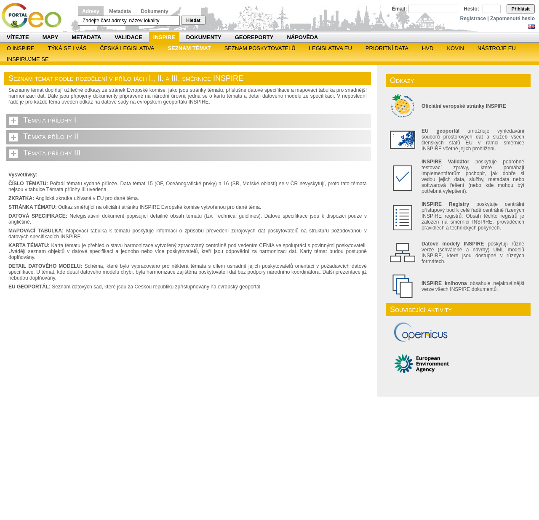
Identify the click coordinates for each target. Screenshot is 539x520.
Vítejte (18, 37)
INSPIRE (164, 37)
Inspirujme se (28, 59)
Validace (128, 37)
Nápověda (302, 37)
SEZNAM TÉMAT (189, 48)
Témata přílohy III (51, 153)
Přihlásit (521, 8)
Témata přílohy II (50, 136)
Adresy (90, 11)
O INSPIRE (21, 48)
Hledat (193, 20)
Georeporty (254, 37)
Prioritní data (387, 48)
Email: (399, 9)
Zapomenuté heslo (512, 18)
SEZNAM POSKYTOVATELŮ (260, 48)
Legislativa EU (330, 48)
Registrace (473, 18)
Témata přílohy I (49, 120)
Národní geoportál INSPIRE (34, 16)
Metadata (120, 11)
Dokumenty (154, 11)
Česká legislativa (127, 48)
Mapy (51, 37)
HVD (427, 48)
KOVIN (455, 48)
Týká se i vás (67, 48)
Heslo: (471, 9)
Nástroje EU (497, 48)
